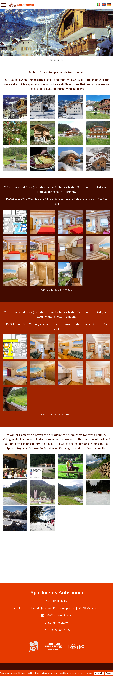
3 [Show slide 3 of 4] (58, 60)
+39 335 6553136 (59, 630)
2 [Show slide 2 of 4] (54, 60)
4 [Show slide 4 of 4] (61, 60)
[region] (56, 32)
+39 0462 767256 (59, 623)
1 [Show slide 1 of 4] (51, 60)
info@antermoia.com (58, 615)
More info (99, 673)
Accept (109, 673)
